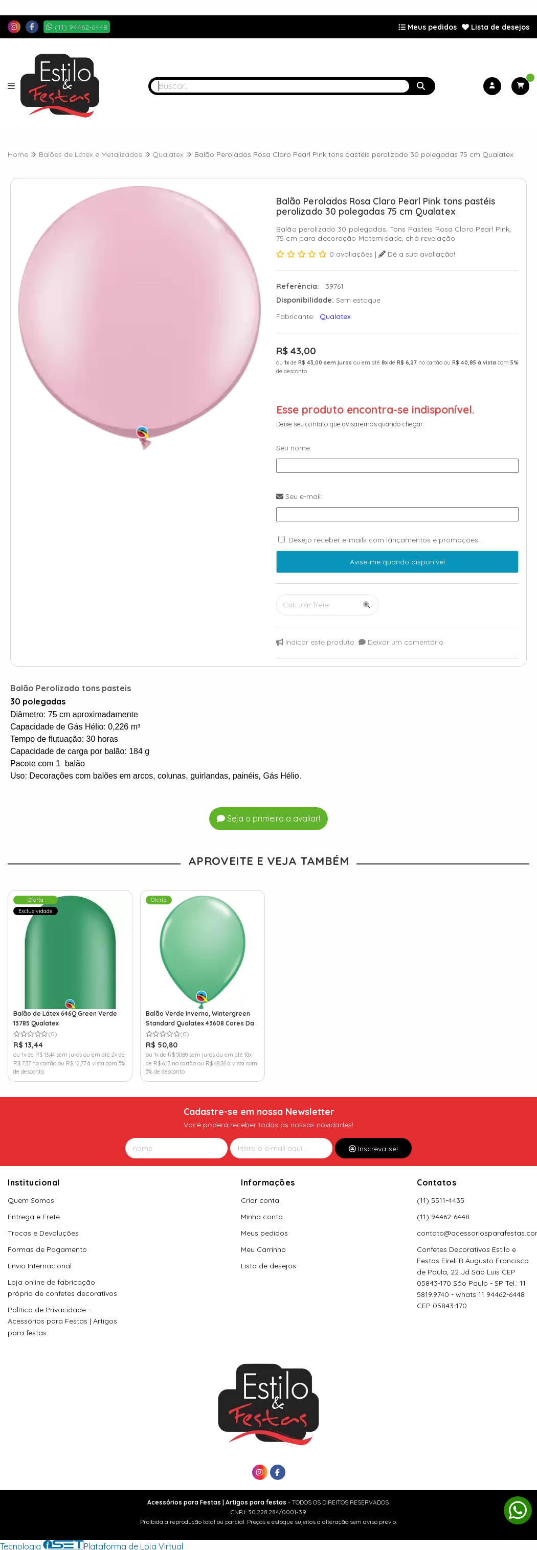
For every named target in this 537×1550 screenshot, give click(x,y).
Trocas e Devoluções (43, 1233)
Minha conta (262, 1216)
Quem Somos (31, 1200)
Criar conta (260, 1200)
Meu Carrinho (263, 1249)
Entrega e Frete (34, 1216)
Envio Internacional (40, 1265)
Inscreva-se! (373, 1148)
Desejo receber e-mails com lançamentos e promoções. (384, 539)
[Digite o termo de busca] (280, 86)
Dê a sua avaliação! (416, 254)
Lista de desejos (495, 27)
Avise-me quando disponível (397, 561)
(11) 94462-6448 (443, 1216)
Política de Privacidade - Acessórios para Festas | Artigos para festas (62, 1321)
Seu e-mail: (299, 496)
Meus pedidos (427, 27)
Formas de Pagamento (47, 1249)
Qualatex (335, 316)
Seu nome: (293, 447)
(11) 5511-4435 (440, 1200)
